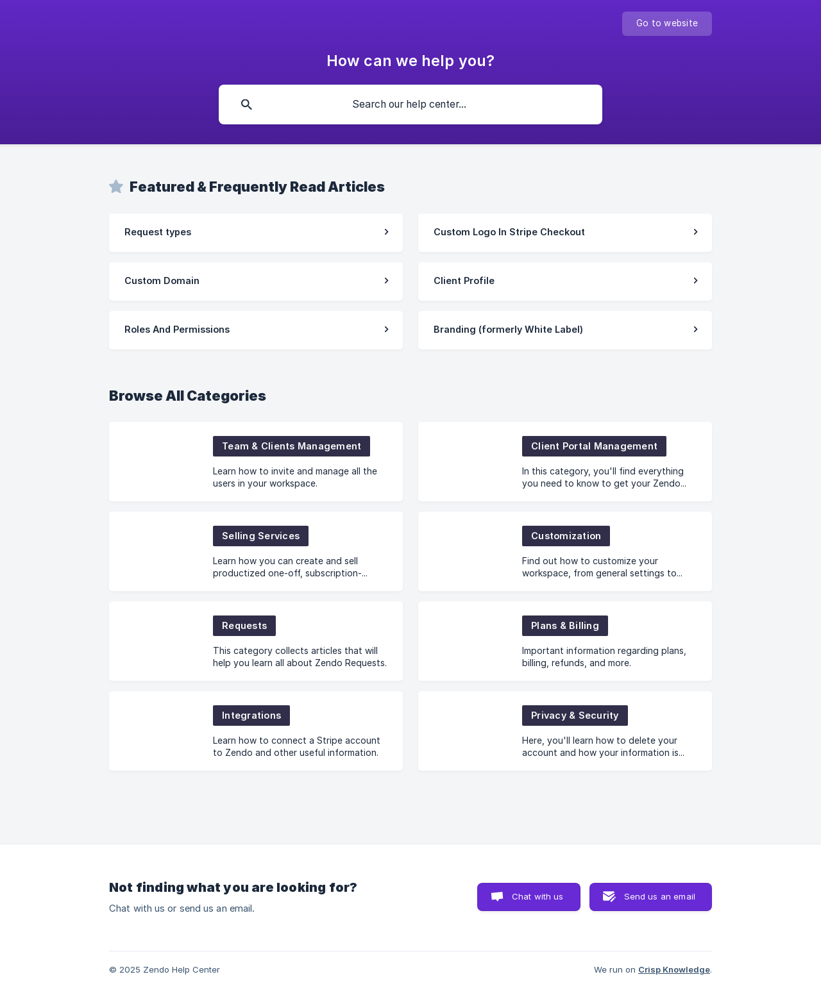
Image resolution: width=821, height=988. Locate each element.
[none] (667, 24)
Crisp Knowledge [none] (674, 969)
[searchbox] (410, 104)
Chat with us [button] (538, 896)
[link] (256, 233)
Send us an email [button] (659, 896)
